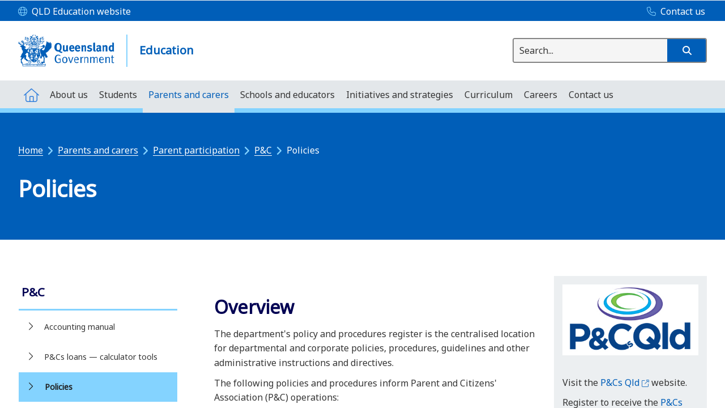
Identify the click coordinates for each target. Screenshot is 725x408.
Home (30, 150)
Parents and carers (98, 150)
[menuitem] (31, 94)
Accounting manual (79, 326)
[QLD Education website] (74, 12)
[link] (98, 293)
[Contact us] (673, 12)
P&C (263, 150)
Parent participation (196, 150)
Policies (58, 386)
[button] (686, 50)
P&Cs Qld (624, 382)
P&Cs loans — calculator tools (100, 356)
